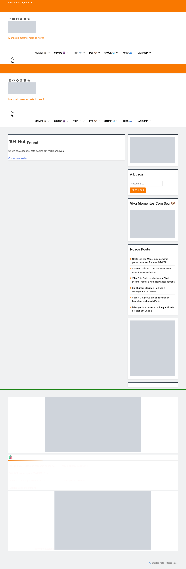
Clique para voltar (17, 158)
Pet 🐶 (93, 52)
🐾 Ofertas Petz (156, 563)
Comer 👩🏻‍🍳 (41, 52)
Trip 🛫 (77, 52)
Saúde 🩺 (109, 52)
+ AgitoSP (142, 52)
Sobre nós (171, 563)
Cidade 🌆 (60, 52)
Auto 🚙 (127, 52)
